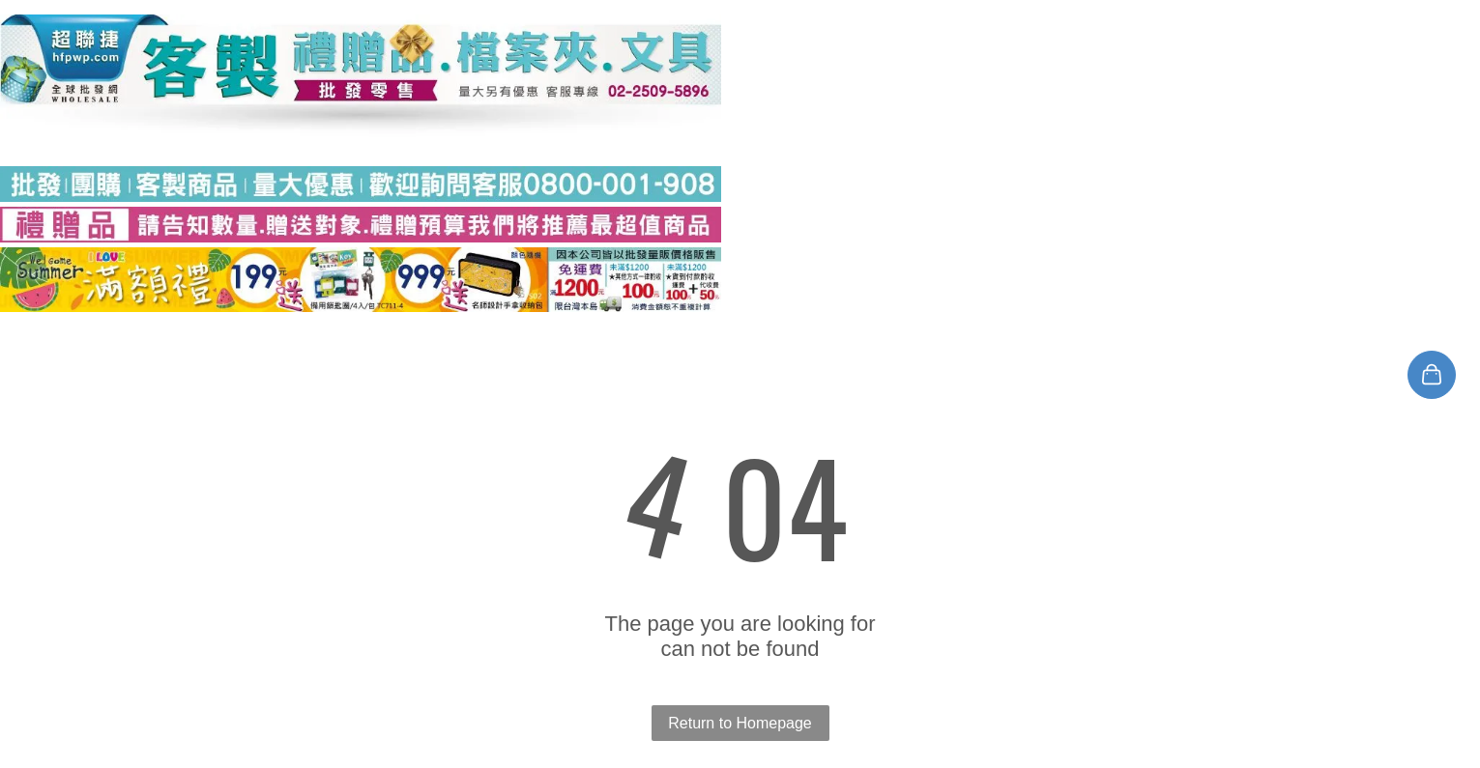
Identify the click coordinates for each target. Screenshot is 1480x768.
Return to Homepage (740, 723)
